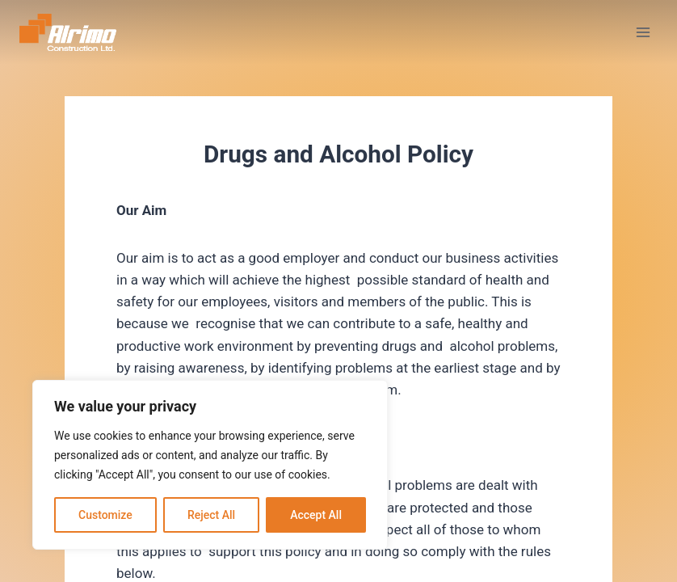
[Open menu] (643, 31)
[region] (210, 465)
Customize (105, 514)
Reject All (211, 514)
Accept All (316, 514)
